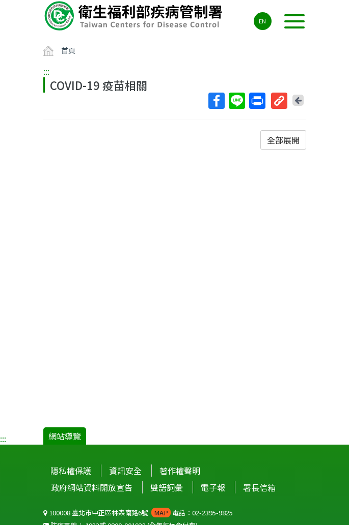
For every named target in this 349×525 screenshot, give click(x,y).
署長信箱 (259, 487)
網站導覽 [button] (64, 436)
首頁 (68, 50)
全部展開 (283, 140)
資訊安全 (125, 470)
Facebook (216, 101)
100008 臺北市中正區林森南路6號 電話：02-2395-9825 (138, 512)
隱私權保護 (70, 470)
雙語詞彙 (166, 487)
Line (236, 101)
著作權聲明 (179, 470)
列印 (256, 101)
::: (46, 71)
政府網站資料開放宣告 (91, 487)
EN (262, 21)
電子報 (213, 487)
